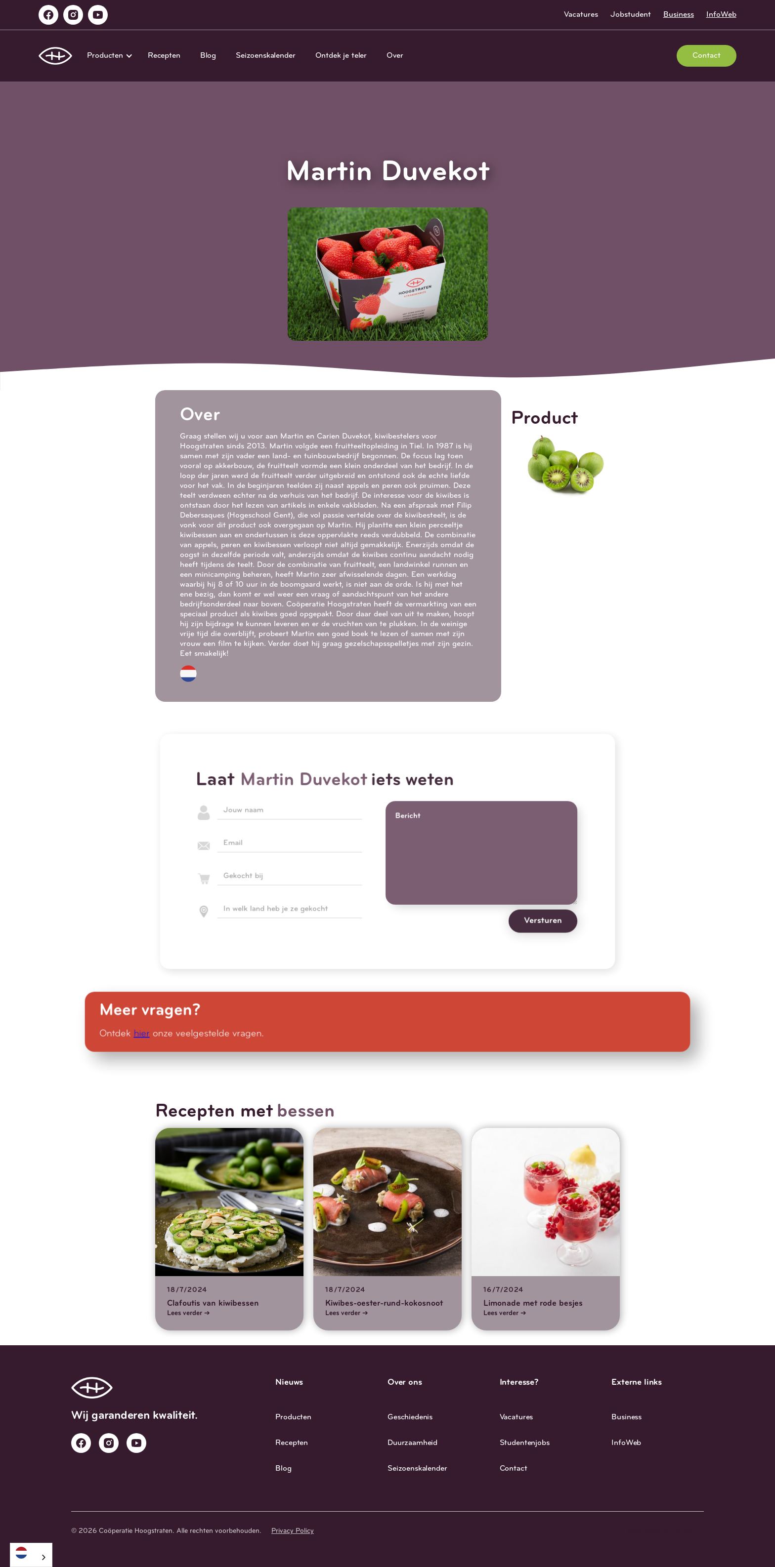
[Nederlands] (31, 1552)
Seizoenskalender (265, 56)
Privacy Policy (292, 1531)
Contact (706, 56)
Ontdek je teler (341, 56)
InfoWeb (721, 15)
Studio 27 (688, 1531)
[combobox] (31, 1555)
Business (678, 15)
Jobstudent (630, 15)
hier (148, 1033)
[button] (107, 55)
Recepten (164, 56)
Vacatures (581, 15)
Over (395, 56)
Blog (208, 56)
